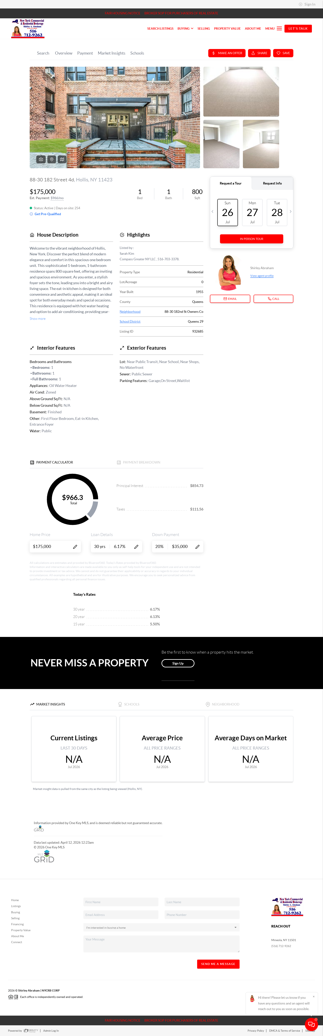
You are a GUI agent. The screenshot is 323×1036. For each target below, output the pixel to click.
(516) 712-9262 (281, 946)
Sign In (307, 4)
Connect (16, 942)
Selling (15, 918)
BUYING (185, 28)
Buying (15, 912)
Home (15, 900)
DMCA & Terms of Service (284, 1030)
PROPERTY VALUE (227, 28)
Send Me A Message (218, 964)
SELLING (204, 28)
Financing (17, 924)
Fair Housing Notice (122, 13)
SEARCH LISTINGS (160, 28)
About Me (253, 28)
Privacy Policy (256, 1030)
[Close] (313, 996)
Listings (16, 906)
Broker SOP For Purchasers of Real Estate (181, 13)
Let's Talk (298, 28)
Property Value (20, 930)
